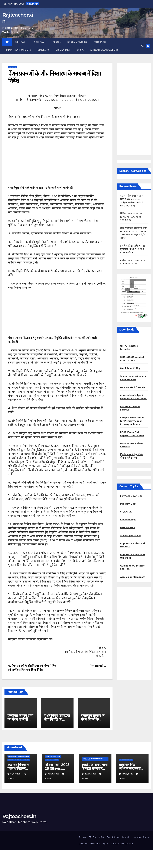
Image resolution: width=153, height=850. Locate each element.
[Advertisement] (57, 165)
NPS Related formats (132, 387)
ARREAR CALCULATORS (104, 50)
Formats (100, 42)
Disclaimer (63, 50)
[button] (142, 45)
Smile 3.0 (43, 50)
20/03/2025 (91, 774)
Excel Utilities (77, 42)
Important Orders (18, 50)
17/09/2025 (16, 774)
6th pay (20, 42)
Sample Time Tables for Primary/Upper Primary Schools (132, 421)
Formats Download (131, 495)
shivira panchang (53, 756)
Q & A (80, 50)
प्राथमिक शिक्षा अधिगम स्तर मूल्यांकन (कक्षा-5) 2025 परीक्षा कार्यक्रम (132, 249)
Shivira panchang (130, 535)
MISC (56, 42)
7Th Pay (39, 42)
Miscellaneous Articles (18, 760)
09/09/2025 (54, 774)
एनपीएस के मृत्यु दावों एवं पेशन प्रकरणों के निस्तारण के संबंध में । (20, 719)
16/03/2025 (128, 774)
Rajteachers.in (19, 816)
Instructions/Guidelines (18, 756)
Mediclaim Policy (130, 368)
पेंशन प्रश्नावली (98, 665)
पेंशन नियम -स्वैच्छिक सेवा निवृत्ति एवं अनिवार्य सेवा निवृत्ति (56, 719)
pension (12, 67)
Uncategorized (52, 760)
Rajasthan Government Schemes (93, 759)
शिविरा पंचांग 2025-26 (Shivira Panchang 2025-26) (131, 217)
